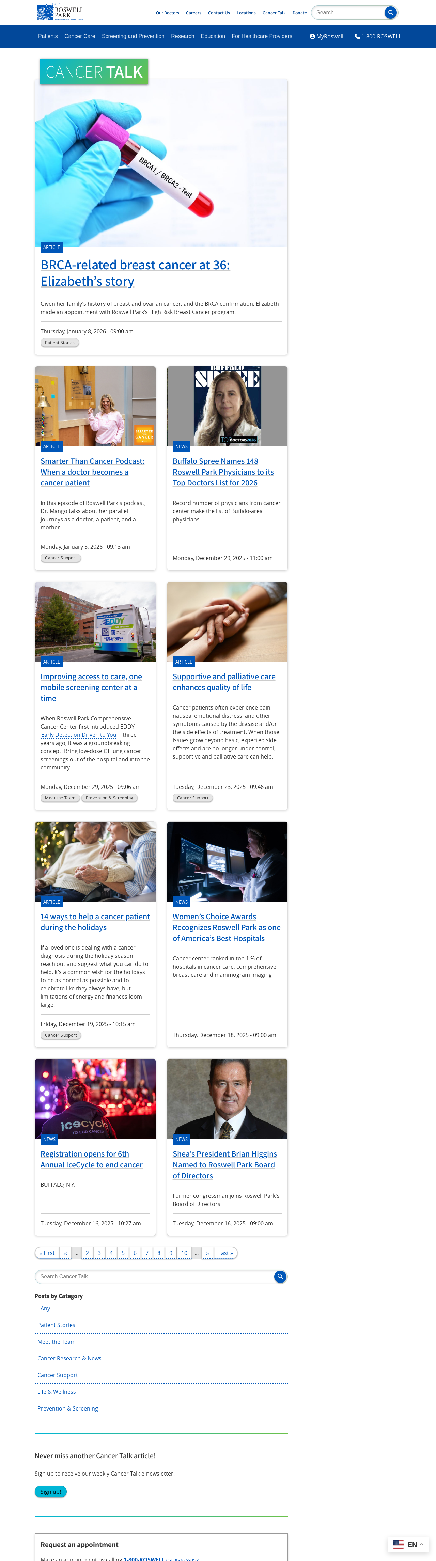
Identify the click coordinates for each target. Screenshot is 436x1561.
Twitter (117, 1400)
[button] (391, 12)
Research (182, 36)
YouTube (119, 1419)
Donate (300, 13)
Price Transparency (357, 1352)
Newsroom (273, 1335)
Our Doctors (167, 13)
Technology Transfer (285, 1352)
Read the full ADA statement (214, 1485)
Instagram (52, 1419)
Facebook (51, 1400)
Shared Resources (135, 1363)
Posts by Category (338, 85)
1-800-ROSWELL (381, 36)
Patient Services (59, 1352)
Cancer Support (337, 164)
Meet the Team (336, 130)
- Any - (324, 97)
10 (186, 1253)
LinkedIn (49, 1439)
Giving (193, 1317)
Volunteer (198, 1352)
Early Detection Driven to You (78, 734)
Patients (48, 36)
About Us (271, 1317)
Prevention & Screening (347, 197)
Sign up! (330, 299)
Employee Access (354, 1335)
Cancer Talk (274, 13)
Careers (193, 13)
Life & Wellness (336, 181)
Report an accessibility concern (287, 1485)
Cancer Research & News (349, 147)
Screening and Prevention (133, 36)
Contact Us (219, 13)
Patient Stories (336, 114)
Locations (246, 13)
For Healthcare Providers (262, 36)
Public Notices (277, 1370)
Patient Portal (56, 1335)
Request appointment (354, 413)
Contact (342, 1317)
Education (213, 36)
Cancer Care (79, 36)
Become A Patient (61, 1317)
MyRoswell (329, 36)
